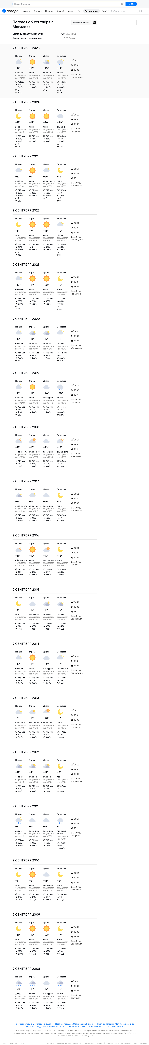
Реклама (22, 1043)
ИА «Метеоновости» (139, 1043)
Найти (131, 4)
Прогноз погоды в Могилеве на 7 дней (115, 1024)
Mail (4, 1043)
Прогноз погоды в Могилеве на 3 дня (33, 1024)
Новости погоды (77, 1026)
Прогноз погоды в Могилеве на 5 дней (74, 1024)
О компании (12, 1043)
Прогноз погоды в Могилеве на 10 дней (45, 1026)
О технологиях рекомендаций (94, 1043)
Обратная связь (113, 1043)
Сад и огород (95, 1026)
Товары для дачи (115, 1026)
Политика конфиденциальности (69, 1043)
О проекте (51, 1043)
